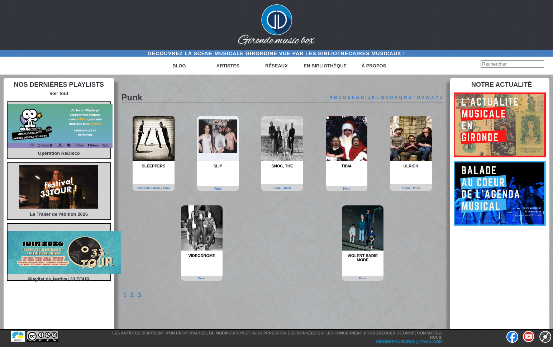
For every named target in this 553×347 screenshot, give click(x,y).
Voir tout (58, 93)
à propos (374, 65)
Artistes (227, 65)
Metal (406, 188)
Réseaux (276, 65)
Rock (287, 188)
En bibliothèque (325, 65)
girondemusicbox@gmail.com (409, 341)
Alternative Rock (149, 188)
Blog (179, 65)
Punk (167, 188)
